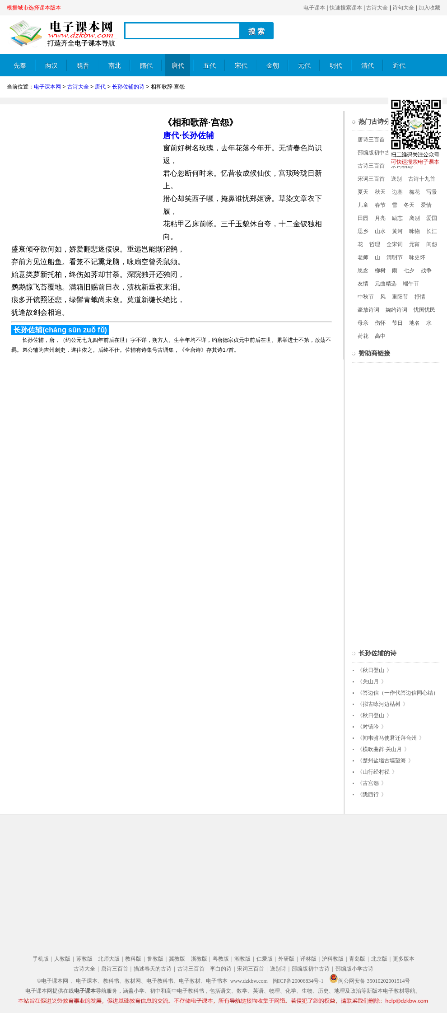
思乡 (363, 231)
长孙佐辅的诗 (128, 87)
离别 (414, 218)
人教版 (62, 959)
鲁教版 (155, 959)
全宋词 (394, 244)
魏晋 (83, 65)
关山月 (371, 681)
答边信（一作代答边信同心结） (400, 693)
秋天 (380, 192)
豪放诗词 (368, 310)
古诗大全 (377, 8)
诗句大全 (403, 8)
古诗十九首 (421, 179)
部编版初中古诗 (377, 152)
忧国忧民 (424, 310)
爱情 (426, 205)
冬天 (409, 205)
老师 (363, 257)
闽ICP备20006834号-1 (298, 981)
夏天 (363, 192)
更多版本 (403, 959)
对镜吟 (371, 727)
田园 (363, 218)
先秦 (20, 65)
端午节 (411, 283)
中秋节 (366, 297)
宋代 (241, 65)
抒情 (419, 297)
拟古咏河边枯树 (381, 704)
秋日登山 (373, 670)
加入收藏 (429, 8)
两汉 (51, 65)
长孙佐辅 (198, 135)
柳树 (380, 270)
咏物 (414, 231)
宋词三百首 (371, 179)
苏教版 (84, 959)
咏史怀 (417, 257)
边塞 (397, 192)
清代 (367, 65)
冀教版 (177, 959)
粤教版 (221, 959)
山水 (380, 231)
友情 (363, 283)
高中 (380, 336)
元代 (304, 65)
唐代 (178, 65)
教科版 (133, 959)
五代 (209, 65)
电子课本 (314, 8)
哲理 (374, 244)
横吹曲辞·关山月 (382, 749)
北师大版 (109, 959)
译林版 (308, 959)
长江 (431, 231)
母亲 (363, 323)
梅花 (414, 192)
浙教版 (199, 959)
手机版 (41, 959)
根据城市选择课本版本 (34, 8)
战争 (426, 270)
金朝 (272, 65)
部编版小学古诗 (354, 969)
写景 (431, 192)
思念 (363, 270)
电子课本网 (47, 87)
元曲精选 (385, 283)
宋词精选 (402, 166)
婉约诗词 (396, 310)
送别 (396, 179)
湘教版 (242, 959)
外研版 (286, 959)
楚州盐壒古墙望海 (384, 760)
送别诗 (278, 969)
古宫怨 (371, 783)
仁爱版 (264, 959)
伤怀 (380, 323)
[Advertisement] (82, 174)
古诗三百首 (371, 166)
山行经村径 (376, 772)
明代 (336, 65)
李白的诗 (221, 969)
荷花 (363, 336)
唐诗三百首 (371, 139)
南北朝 (114, 69)
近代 (399, 65)
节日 (397, 323)
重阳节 (400, 297)
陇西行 (371, 794)
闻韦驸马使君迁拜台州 (390, 738)
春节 (380, 205)
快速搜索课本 (346, 8)
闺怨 (431, 244)
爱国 (431, 218)
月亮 (380, 218)
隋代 (146, 65)
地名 (414, 323)
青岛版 (357, 959)
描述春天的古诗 (153, 969)
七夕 (409, 270)
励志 (397, 218)
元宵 (414, 244)
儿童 (363, 205)
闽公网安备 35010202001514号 (369, 981)
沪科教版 (333, 959)
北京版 (379, 959)
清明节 (394, 257)
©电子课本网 (52, 981)
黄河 (397, 231)
